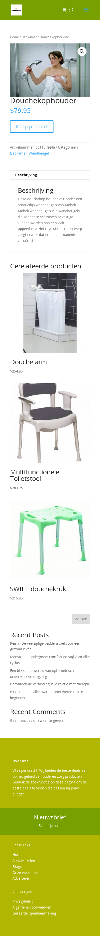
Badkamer (29, 37)
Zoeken (81, 618)
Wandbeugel (39, 153)
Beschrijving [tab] (26, 175)
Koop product (32, 126)
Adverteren (21, 878)
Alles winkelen (23, 860)
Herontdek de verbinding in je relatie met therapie (50, 684)
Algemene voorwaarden (31, 907)
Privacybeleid (23, 901)
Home (14, 37)
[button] (82, 51)
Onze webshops (25, 872)
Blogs (17, 866)
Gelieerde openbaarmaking (34, 913)
